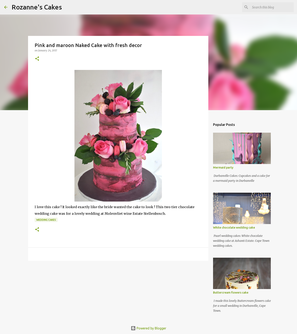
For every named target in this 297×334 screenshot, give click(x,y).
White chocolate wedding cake (234, 227)
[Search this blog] (272, 7)
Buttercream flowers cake (230, 292)
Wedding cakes (46, 219)
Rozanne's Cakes (37, 7)
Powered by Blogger (148, 328)
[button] (37, 59)
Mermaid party (223, 167)
